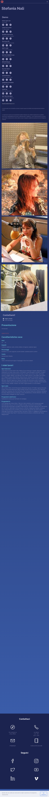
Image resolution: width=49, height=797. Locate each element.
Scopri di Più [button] (5, 794)
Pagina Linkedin (7, 318)
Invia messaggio (8, 320)
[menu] (47, 1)
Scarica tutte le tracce (8, 103)
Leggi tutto (5, 333)
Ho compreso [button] (43, 794)
